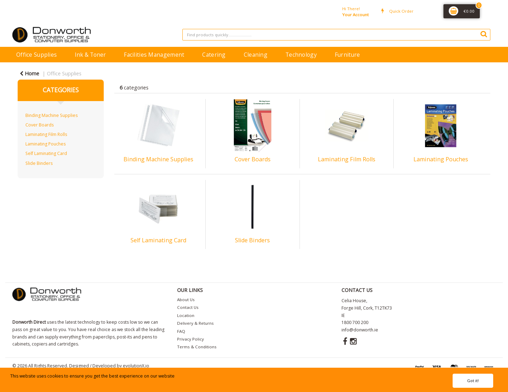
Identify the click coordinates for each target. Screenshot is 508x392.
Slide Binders (39, 163)
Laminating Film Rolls (46, 134)
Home (29, 73)
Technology (301, 54)
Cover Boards (39, 125)
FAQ (181, 331)
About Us (186, 299)
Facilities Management (154, 54)
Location (185, 315)
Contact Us (188, 307)
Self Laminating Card (46, 153)
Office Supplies (36, 54)
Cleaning (255, 54)
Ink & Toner (90, 54)
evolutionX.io (136, 366)
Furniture (347, 54)
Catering (213, 54)
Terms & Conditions (197, 346)
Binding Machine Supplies (51, 115)
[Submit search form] (483, 34)
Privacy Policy (190, 339)
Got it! (473, 380)
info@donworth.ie (359, 330)
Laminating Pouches (45, 144)
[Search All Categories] (336, 35)
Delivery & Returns (195, 323)
